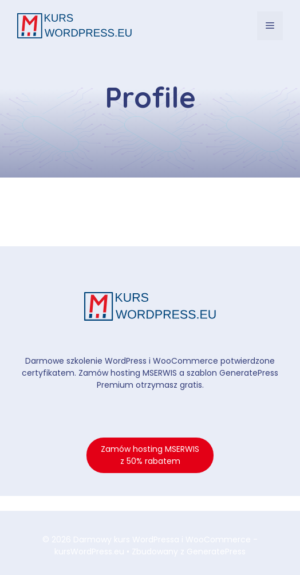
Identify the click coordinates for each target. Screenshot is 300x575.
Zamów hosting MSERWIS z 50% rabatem (150, 455)
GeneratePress (216, 551)
